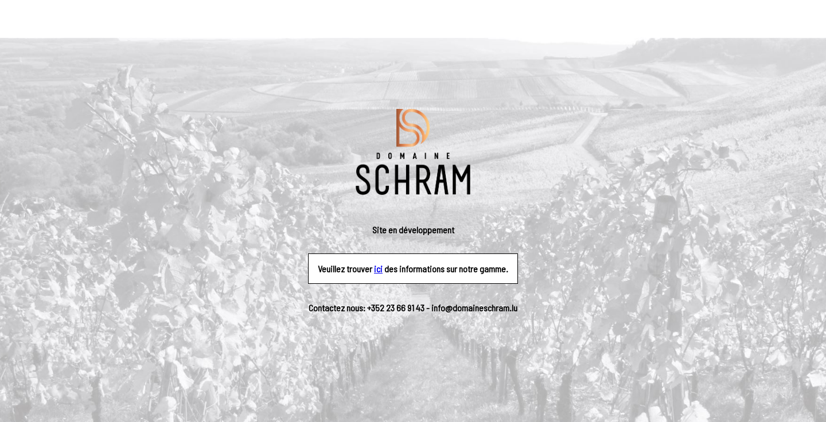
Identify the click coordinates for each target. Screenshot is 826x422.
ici (378, 268)
